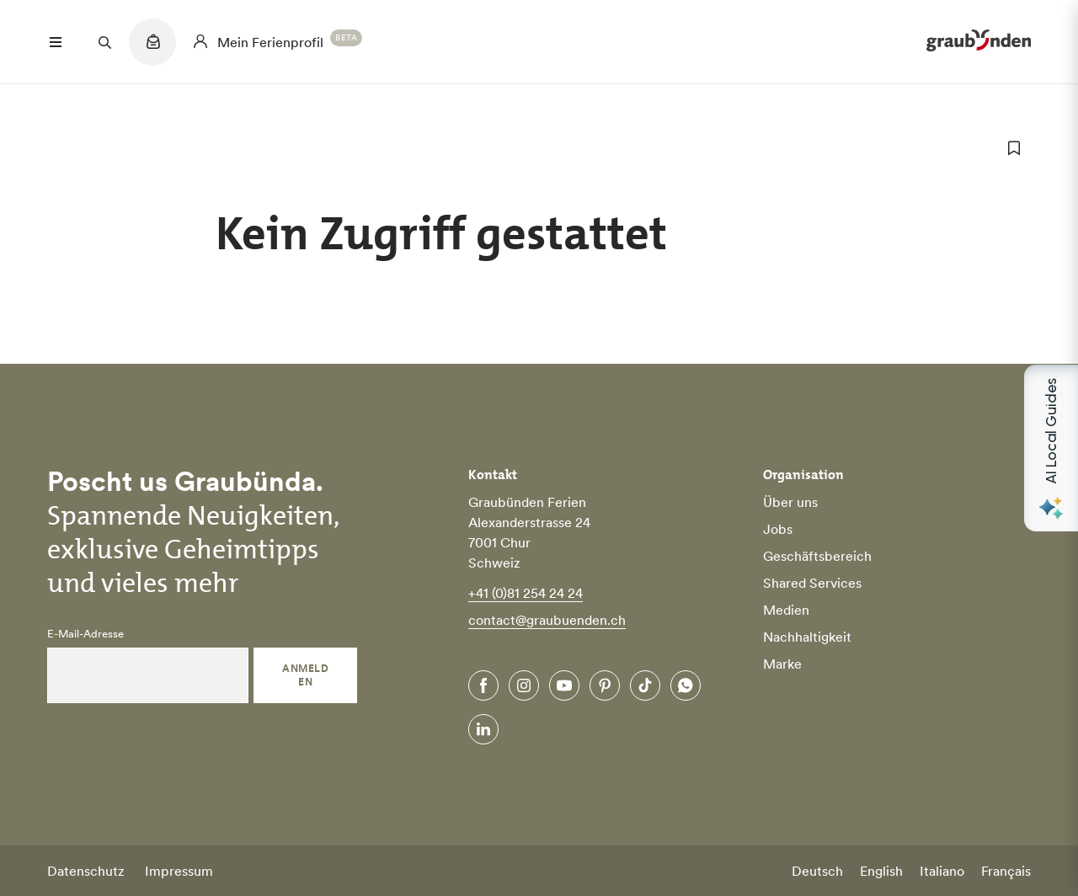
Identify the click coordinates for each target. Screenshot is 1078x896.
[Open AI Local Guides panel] (1051, 448)
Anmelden (305, 675)
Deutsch (817, 870)
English (881, 870)
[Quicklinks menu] (152, 51)
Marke (782, 663)
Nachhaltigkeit (807, 636)
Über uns (790, 501)
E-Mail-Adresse (85, 634)
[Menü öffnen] (55, 42)
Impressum (179, 870)
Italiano (942, 870)
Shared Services (812, 582)
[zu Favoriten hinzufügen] (1014, 148)
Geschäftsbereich (817, 555)
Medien (786, 609)
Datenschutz (86, 870)
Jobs (777, 528)
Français (1006, 870)
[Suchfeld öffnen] (104, 42)
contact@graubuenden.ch (547, 619)
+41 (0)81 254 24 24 (525, 592)
